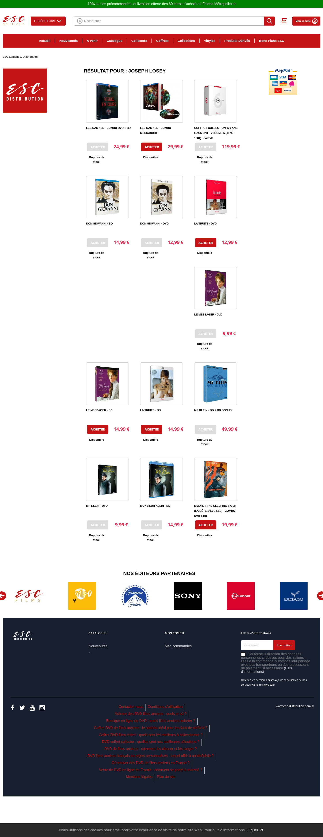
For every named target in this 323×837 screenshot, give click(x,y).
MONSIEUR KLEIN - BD (155, 505)
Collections (186, 41)
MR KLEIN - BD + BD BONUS (213, 410)
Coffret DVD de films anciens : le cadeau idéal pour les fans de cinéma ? (150, 768)
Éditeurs (95, 687)
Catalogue (114, 41)
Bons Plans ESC (271, 41)
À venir (92, 41)
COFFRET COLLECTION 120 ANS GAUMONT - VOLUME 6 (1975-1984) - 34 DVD (215, 133)
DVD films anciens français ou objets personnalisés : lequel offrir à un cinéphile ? (151, 796)
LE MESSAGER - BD (99, 410)
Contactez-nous (131, 748)
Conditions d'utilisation (165, 748)
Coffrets (162, 41)
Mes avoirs (173, 654)
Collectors (139, 41)
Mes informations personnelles (189, 670)
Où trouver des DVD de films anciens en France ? (151, 803)
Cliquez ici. (255, 830)
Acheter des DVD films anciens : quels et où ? (151, 754)
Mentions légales (139, 818)
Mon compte (306, 20)
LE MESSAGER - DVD (208, 314)
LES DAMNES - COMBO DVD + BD (108, 128)
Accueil (44, 41)
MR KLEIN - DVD (97, 505)
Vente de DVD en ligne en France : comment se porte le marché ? (150, 811)
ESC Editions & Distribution (20, 56)
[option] (29, 595)
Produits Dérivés (237, 41)
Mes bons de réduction (183, 678)
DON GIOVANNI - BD (99, 223)
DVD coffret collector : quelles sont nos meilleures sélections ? (150, 783)
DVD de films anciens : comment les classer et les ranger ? (151, 789)
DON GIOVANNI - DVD (154, 223)
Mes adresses (176, 662)
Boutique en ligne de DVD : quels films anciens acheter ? (150, 761)
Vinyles (209, 41)
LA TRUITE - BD (150, 410)
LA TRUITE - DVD (205, 223)
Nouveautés (68, 41)
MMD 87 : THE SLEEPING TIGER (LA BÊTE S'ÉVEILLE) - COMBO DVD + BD (215, 511)
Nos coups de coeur (104, 670)
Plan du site (166, 818)
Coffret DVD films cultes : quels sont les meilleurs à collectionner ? (150, 776)
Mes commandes (178, 646)
